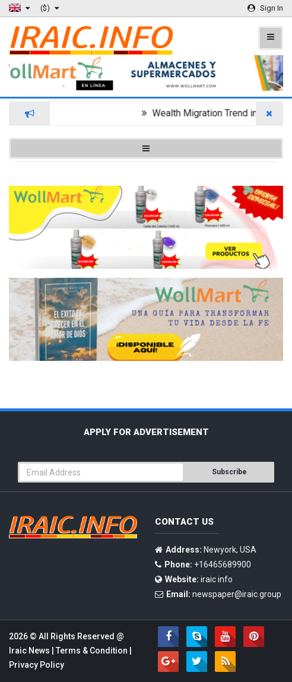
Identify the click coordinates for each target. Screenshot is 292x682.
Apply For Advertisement (146, 432)
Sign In (265, 8)
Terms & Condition (92, 650)
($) (49, 8)
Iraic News (30, 650)
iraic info (217, 579)
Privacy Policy (36, 665)
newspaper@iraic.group (236, 594)
